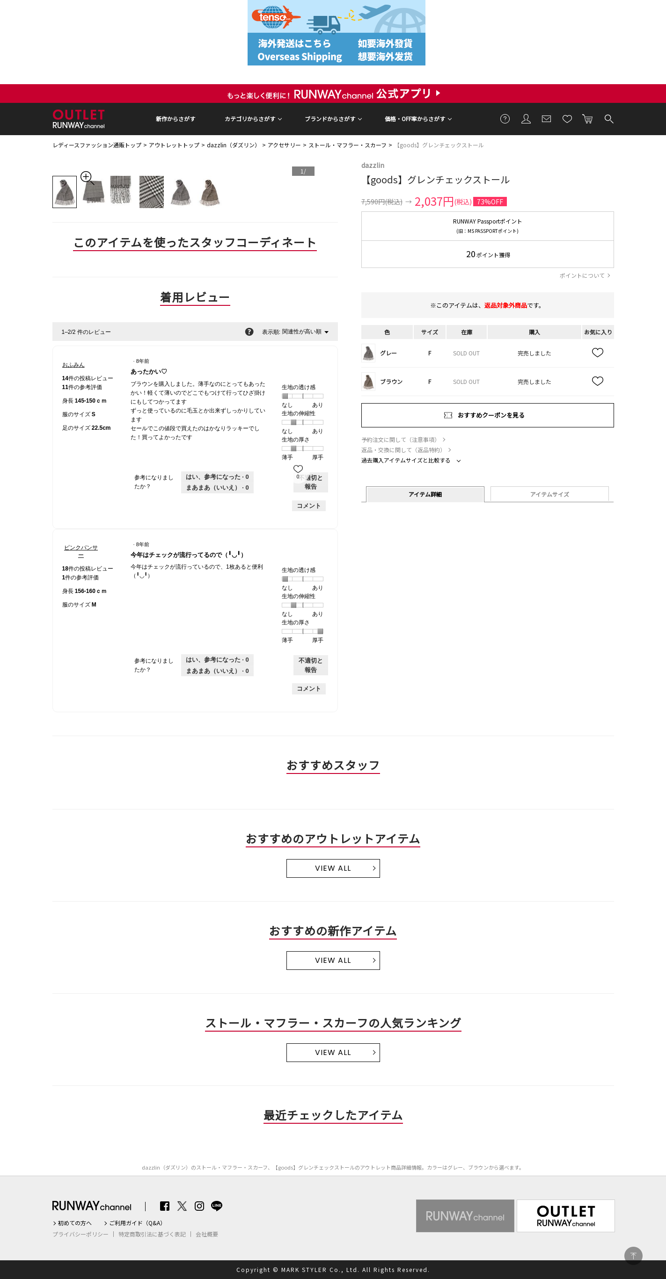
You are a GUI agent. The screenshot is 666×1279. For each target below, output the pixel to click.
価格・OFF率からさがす (415, 119)
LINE (216, 1206)
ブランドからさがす (330, 119)
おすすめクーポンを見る (491, 415)
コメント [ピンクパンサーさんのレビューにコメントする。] (309, 688)
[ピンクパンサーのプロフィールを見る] (81, 551)
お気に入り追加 (598, 353)
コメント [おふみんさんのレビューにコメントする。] (309, 505)
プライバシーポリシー (80, 1234)
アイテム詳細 (425, 494)
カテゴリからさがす (250, 119)
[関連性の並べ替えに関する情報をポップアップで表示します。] (249, 331)
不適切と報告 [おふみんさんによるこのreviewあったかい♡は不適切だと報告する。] (311, 482)
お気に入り (567, 118)
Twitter (182, 1206)
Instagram (199, 1206)
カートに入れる (587, 118)
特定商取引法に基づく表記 (152, 1234)
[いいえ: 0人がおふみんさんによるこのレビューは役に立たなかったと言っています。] (217, 487)
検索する (608, 118)
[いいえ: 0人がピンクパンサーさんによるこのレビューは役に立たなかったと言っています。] (217, 671)
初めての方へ (75, 1223)
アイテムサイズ (549, 494)
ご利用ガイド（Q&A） (137, 1223)
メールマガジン (546, 118)
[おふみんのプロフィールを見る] (73, 365)
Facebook (164, 1206)
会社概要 (207, 1234)
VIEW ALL (333, 868)
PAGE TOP (633, 1256)
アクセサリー (284, 145)
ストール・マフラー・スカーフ (347, 145)
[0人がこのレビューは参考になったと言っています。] (217, 477)
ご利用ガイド (505, 118)
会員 (526, 118)
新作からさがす (175, 119)
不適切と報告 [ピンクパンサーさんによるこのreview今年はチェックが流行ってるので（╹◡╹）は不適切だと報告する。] (311, 665)
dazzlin (372, 165)
